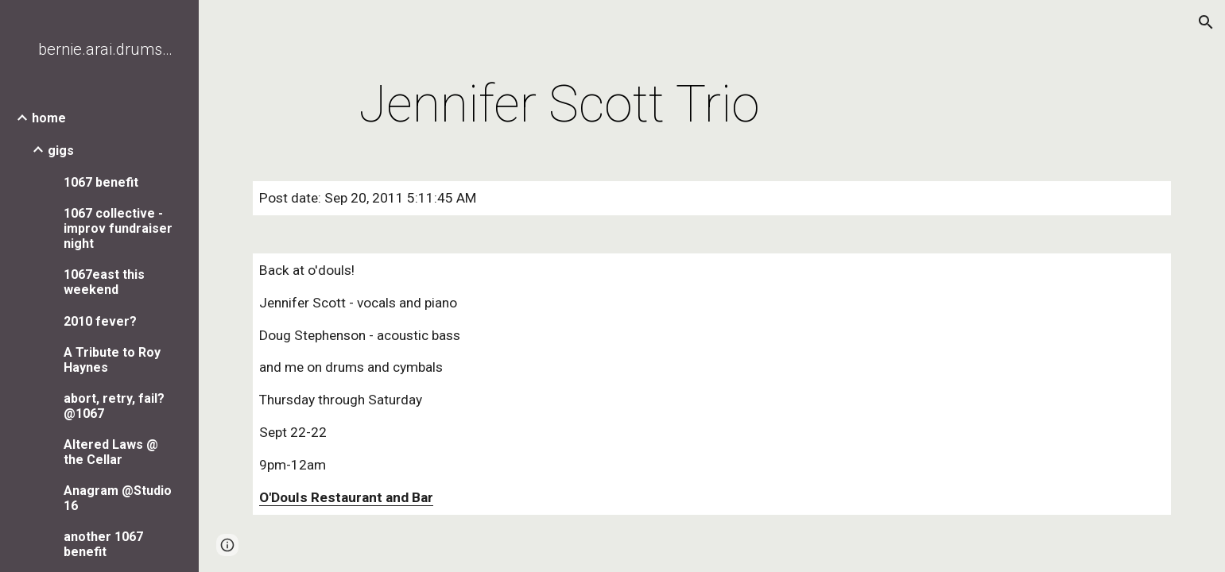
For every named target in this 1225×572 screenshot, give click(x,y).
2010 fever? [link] (100, 321)
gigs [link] (61, 150)
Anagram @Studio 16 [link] (118, 498)
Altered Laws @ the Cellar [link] (111, 452)
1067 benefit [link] (101, 182)
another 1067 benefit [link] (103, 544)
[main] (559, 105)
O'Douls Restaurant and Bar (346, 497)
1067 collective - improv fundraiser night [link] (118, 228)
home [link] (49, 118)
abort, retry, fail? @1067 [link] (114, 406)
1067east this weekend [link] (104, 282)
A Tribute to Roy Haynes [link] (112, 360)
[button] (1206, 22)
